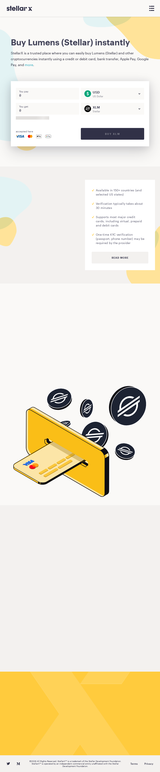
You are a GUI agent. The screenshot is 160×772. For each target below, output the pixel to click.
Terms (134, 763)
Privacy (148, 763)
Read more (120, 257)
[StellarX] (19, 8)
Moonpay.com (25, 223)
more (29, 65)
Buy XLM (112, 133)
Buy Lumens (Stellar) (36, 372)
